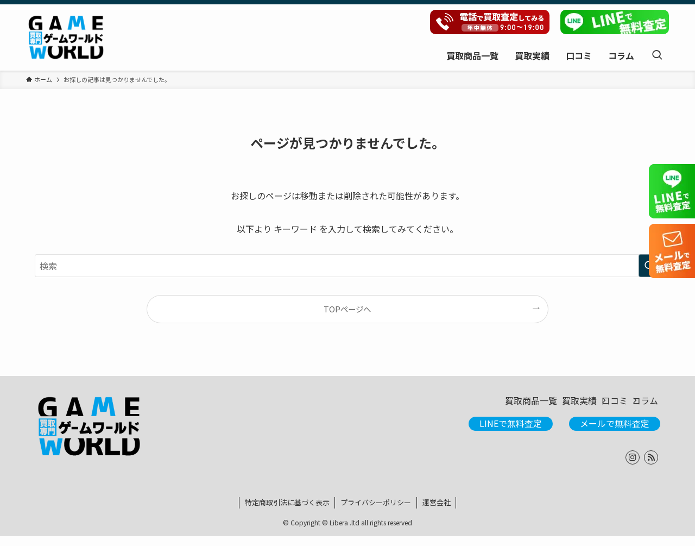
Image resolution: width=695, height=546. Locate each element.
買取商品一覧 (473, 405)
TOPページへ (347, 309)
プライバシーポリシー (375, 512)
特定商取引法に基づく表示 (287, 512)
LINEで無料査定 (510, 433)
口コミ (591, 405)
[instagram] (633, 467)
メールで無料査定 (614, 433)
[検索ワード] (347, 265)
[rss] (651, 467)
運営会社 (436, 512)
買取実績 (538, 405)
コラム (639, 405)
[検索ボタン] (657, 55)
